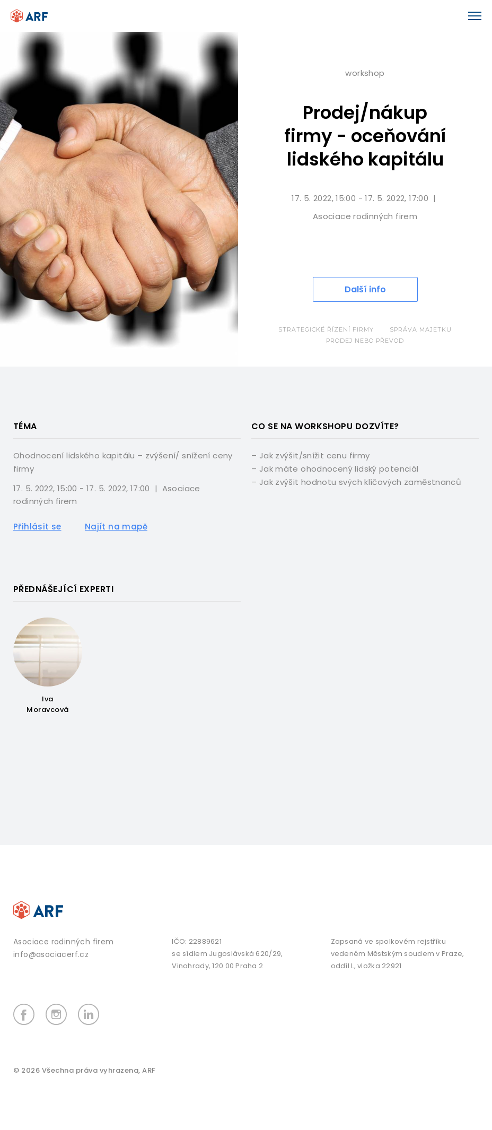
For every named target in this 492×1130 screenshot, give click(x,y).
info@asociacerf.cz (51, 954)
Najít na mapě (116, 526)
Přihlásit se (37, 526)
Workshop (364, 73)
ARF (149, 1070)
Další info (365, 289)
